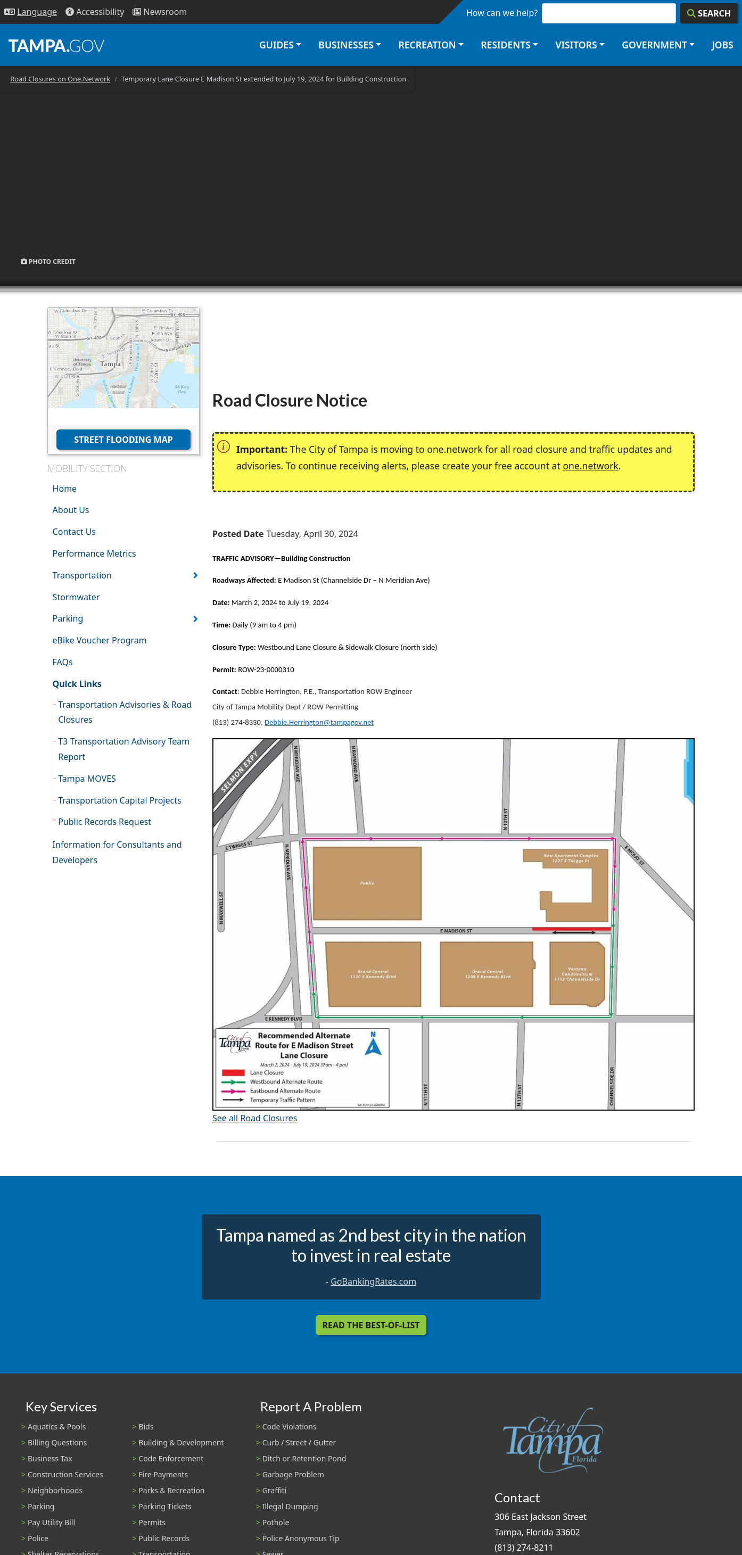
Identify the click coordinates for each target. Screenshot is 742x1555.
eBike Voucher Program (100, 640)
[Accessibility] (94, 12)
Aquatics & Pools (57, 1426)
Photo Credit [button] (48, 261)
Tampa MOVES (87, 778)
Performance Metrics (94, 553)
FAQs (63, 662)
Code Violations (289, 1426)
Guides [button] (276, 44)
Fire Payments (163, 1474)
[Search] (709, 13)
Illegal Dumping (290, 1506)
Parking (68, 618)
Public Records (163, 1538)
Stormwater (76, 597)
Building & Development (181, 1442)
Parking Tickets (164, 1506)
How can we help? (502, 13)
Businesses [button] (346, 44)
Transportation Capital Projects (119, 800)
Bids (145, 1426)
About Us (71, 510)
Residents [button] (506, 44)
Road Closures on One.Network (60, 79)
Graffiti (274, 1490)
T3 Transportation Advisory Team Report (123, 749)
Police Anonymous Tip (301, 1538)
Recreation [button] (427, 44)
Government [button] (654, 44)
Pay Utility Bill (51, 1522)
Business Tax (50, 1458)
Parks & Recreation (171, 1490)
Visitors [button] (576, 44)
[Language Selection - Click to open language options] (30, 12)
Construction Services (65, 1474)
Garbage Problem (293, 1474)
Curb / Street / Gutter (299, 1442)
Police (38, 1538)
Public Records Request (104, 822)
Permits (152, 1522)
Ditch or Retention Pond (304, 1458)
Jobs (722, 44)
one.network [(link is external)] (590, 465)
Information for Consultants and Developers (117, 852)
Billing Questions (57, 1442)
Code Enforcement (170, 1458)
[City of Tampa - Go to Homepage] (56, 45)
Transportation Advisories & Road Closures (125, 712)
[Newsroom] (159, 12)
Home (65, 488)
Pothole (276, 1522)
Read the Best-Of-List (371, 1325)
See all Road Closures (254, 1118)
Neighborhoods (55, 1490)
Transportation (82, 575)
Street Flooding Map (123, 439)
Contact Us (74, 531)
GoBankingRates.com (373, 1281)
